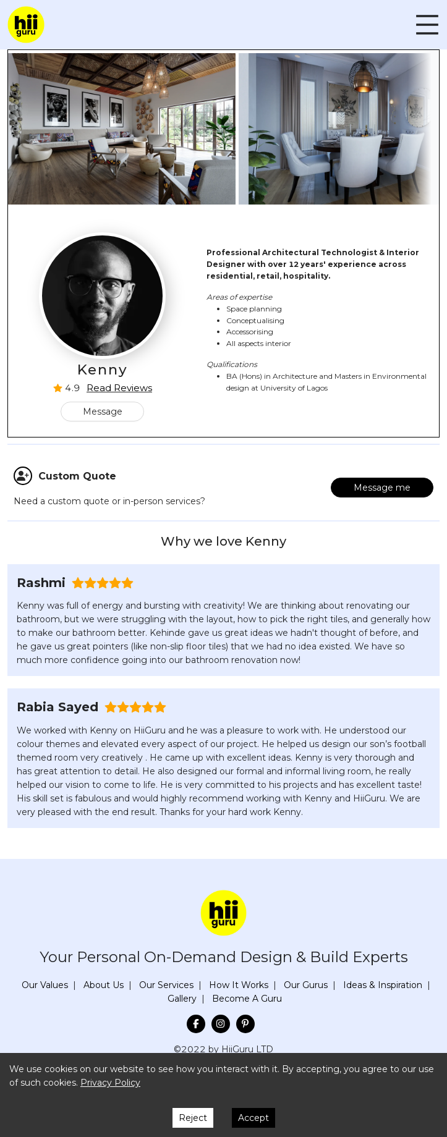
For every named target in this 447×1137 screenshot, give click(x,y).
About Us (103, 985)
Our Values (45, 985)
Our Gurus (306, 985)
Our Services (166, 985)
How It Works (238, 985)
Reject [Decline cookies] (193, 1117)
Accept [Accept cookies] (253, 1117)
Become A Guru (247, 998)
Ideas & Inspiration (382, 985)
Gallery (182, 998)
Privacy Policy (110, 1082)
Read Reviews (119, 388)
